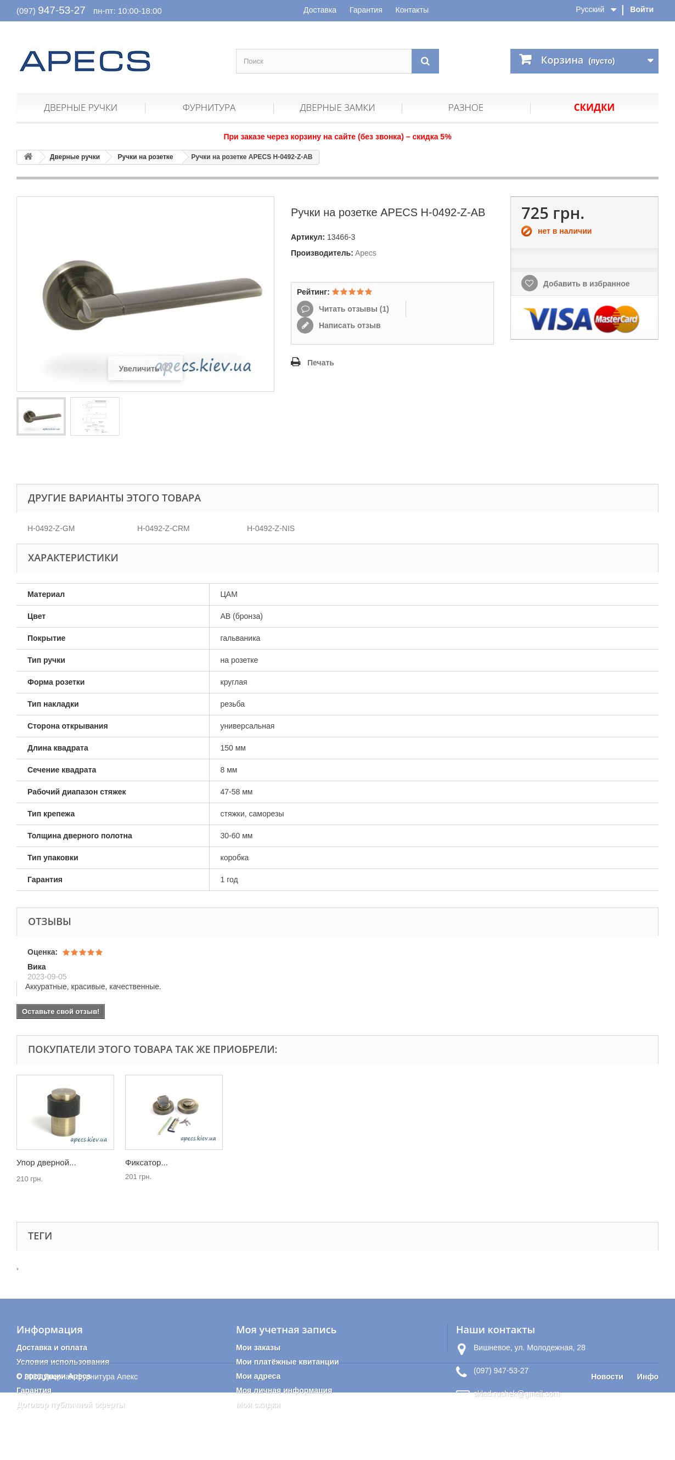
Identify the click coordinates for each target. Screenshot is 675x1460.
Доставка (319, 9)
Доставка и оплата (51, 1347)
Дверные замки (337, 107)
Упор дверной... (264, 1162)
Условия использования (62, 1361)
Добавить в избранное (585, 283)
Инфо (648, 1444)
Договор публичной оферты (70, 1404)
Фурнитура (209, 107)
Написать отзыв (349, 325)
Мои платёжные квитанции (287, 1361)
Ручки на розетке (145, 157)
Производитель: (322, 253)
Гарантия (366, 9)
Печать (320, 362)
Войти (642, 9)
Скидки (594, 107)
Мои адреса (258, 1376)
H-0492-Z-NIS (271, 528)
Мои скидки (258, 1404)
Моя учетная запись (286, 1329)
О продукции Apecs (53, 1376)
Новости (607, 1444)
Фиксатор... (363, 1162)
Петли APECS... (155, 1162)
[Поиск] (425, 61)
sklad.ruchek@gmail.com (517, 1393)
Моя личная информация (284, 1390)
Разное (465, 107)
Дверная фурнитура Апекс (90, 1444)
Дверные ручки (80, 107)
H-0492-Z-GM (51, 528)
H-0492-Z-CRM (163, 528)
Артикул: (308, 237)
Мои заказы (258, 1347)
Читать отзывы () (353, 309)
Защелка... (36, 1162)
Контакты (412, 9)
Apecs (365, 253)
